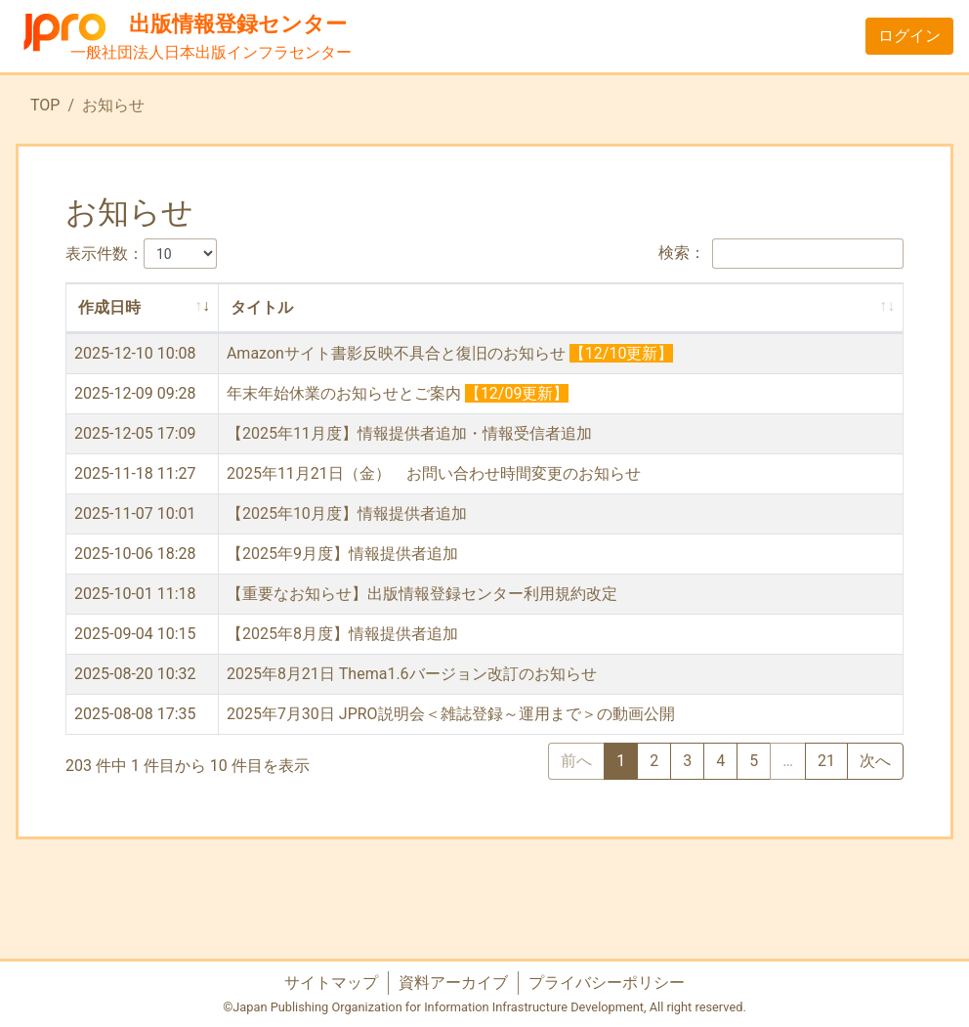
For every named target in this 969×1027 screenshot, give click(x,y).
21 (826, 760)
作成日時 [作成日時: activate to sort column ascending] (109, 307)
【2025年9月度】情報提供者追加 (342, 553)
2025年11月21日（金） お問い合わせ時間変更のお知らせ (434, 473)
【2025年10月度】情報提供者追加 (347, 513)
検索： (781, 253)
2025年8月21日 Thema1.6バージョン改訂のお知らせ (412, 673)
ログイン (909, 35)
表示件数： (141, 253)
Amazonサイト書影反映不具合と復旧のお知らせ (396, 353)
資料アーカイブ (453, 982)
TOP (45, 105)
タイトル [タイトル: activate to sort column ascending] (262, 307)
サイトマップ (331, 982)
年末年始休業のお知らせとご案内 (344, 393)
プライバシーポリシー (606, 982)
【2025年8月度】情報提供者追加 (342, 633)
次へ (875, 760)
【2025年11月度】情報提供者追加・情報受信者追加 (409, 433)
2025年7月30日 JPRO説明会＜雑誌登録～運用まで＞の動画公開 (451, 714)
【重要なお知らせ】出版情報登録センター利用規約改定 (422, 593)
